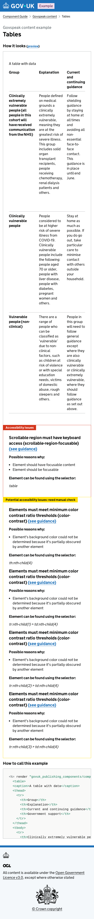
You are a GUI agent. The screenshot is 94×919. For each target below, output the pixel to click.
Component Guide (15, 16)
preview (33, 46)
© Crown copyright (47, 909)
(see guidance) (23, 448)
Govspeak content (45, 16)
